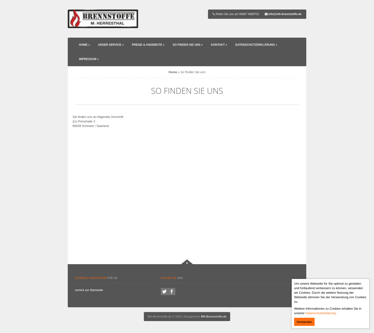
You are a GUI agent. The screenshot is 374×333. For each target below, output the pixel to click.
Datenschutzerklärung (256, 44)
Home (84, 44)
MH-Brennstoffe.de (213, 316)
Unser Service (111, 44)
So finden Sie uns (188, 44)
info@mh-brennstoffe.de (284, 14)
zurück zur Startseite (89, 290)
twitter (164, 291)
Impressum (89, 59)
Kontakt (219, 44)
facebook (171, 291)
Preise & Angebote (148, 44)
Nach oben (187, 261)
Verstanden (304, 322)
